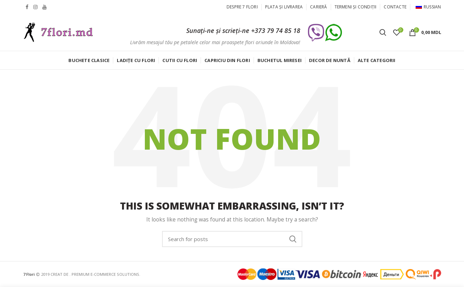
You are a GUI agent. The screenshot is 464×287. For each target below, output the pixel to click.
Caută (293, 239)
